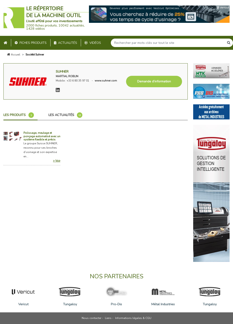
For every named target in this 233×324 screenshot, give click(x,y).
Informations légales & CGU (133, 318)
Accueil (13, 54)
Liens (108, 318)
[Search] (168, 43)
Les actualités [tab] (65, 115)
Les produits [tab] (18, 115)
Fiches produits (31, 43)
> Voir (56, 161)
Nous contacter (91, 318)
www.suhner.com (106, 80)
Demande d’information (154, 81)
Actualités (65, 43)
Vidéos (92, 43)
